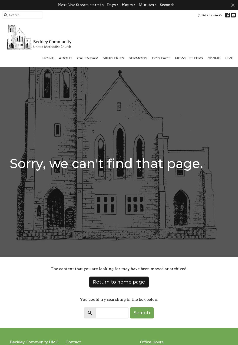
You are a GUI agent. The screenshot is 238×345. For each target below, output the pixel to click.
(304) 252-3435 (210, 15)
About (66, 58)
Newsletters (189, 58)
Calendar (87, 58)
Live (229, 58)
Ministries (113, 58)
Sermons (138, 58)
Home (48, 58)
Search (142, 312)
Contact (161, 58)
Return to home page (119, 282)
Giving (214, 58)
